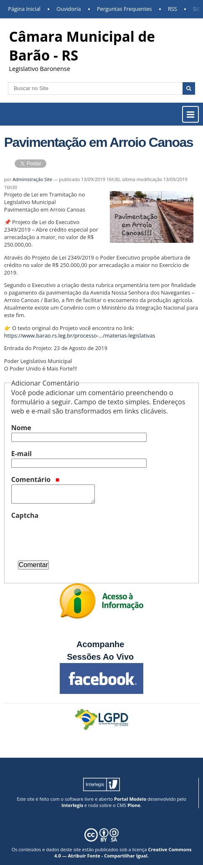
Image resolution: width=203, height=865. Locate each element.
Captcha (24, 515)
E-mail (21, 453)
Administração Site (32, 179)
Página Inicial (24, 9)
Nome (21, 427)
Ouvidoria (68, 9)
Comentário (35, 479)
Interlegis (72, 805)
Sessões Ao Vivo (101, 656)
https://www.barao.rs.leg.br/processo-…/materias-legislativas (79, 335)
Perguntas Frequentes (124, 9)
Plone (133, 805)
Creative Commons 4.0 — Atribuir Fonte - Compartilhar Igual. (122, 852)
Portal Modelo (130, 799)
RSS (172, 9)
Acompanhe (100, 644)
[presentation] (74, 536)
